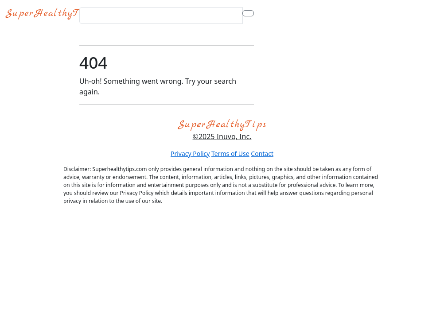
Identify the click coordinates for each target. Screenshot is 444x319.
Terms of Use (230, 153)
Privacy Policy (190, 153)
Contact (262, 153)
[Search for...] (161, 15)
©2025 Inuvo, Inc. (222, 136)
